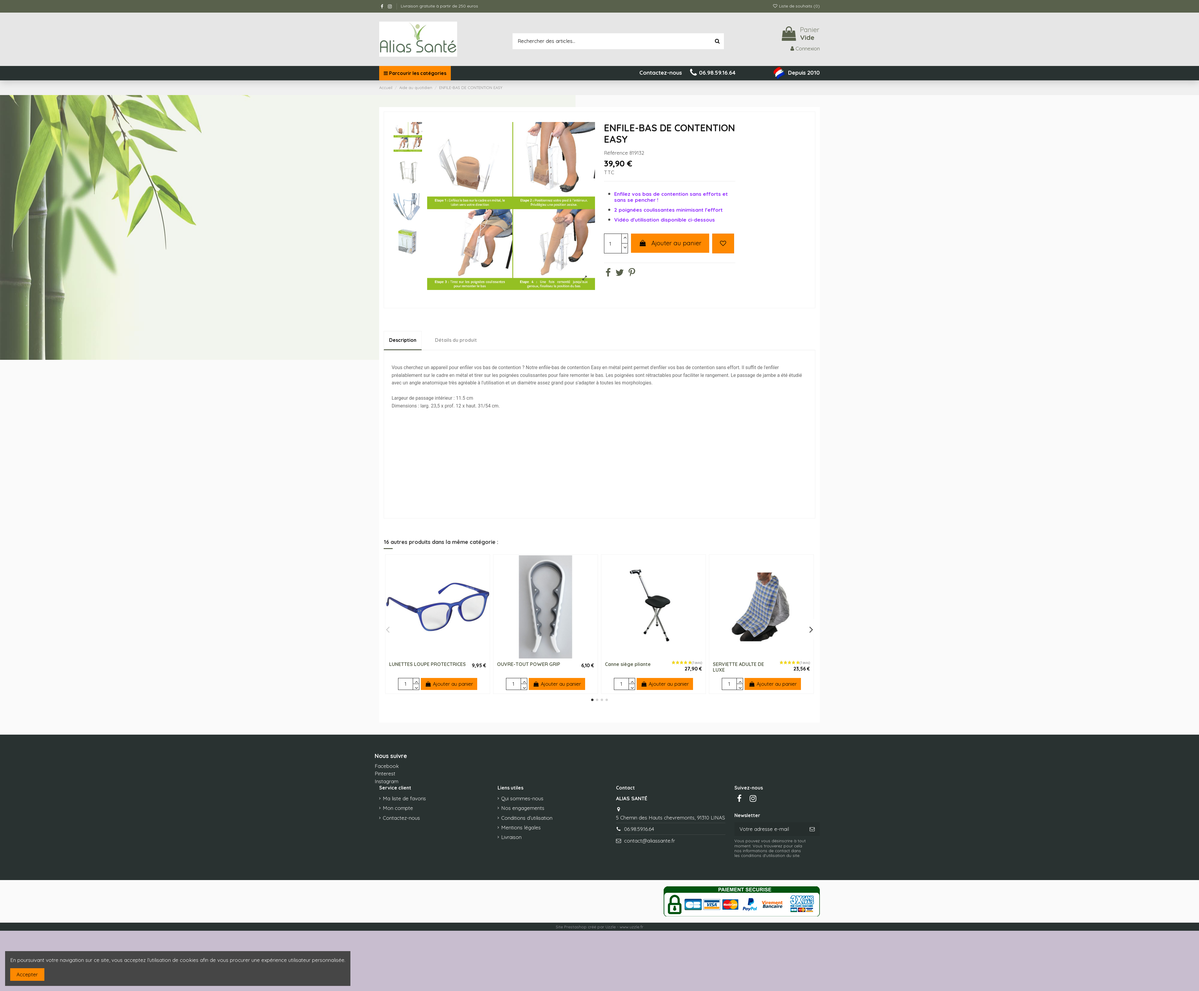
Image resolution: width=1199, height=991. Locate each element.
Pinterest (385, 773)
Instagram (386, 781)
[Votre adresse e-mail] (769, 829)
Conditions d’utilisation (526, 818)
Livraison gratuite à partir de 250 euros (439, 6)
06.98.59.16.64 (639, 829)
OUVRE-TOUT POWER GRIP (528, 664)
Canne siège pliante (628, 664)
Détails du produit (456, 340)
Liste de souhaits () (796, 6)
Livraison (511, 837)
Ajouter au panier (670, 243)
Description (402, 340)
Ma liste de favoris (404, 798)
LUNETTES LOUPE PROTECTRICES (427, 664)
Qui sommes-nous (522, 798)
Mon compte (398, 808)
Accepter (27, 974)
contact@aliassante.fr (649, 840)
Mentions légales (521, 827)
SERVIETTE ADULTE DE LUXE (738, 667)
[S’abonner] (812, 829)
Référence (616, 153)
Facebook (387, 766)
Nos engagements (522, 808)
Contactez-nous (401, 818)
